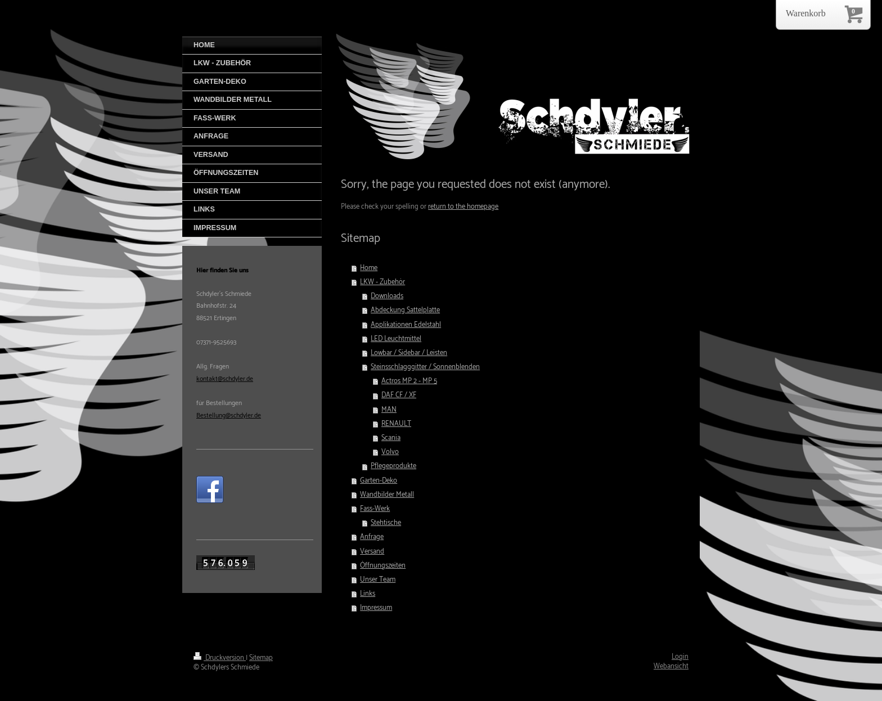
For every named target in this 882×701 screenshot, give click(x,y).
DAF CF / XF (398, 395)
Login (680, 657)
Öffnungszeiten (383, 566)
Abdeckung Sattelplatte (405, 310)
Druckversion (220, 658)
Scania (390, 438)
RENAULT (396, 424)
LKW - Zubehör (382, 282)
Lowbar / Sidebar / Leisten (409, 353)
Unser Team (377, 580)
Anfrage (372, 537)
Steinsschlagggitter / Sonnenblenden (425, 367)
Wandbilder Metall (387, 495)
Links (367, 594)
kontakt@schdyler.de (224, 379)
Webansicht (671, 666)
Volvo (390, 452)
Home (368, 268)
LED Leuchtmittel (396, 339)
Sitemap (261, 658)
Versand (372, 552)
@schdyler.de (243, 415)
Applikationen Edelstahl (406, 325)
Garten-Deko (378, 481)
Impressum (376, 608)
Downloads (387, 296)
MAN (389, 410)
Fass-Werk (375, 509)
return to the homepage (463, 207)
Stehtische (386, 523)
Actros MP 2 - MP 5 (409, 381)
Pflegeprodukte (393, 466)
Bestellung (211, 415)
